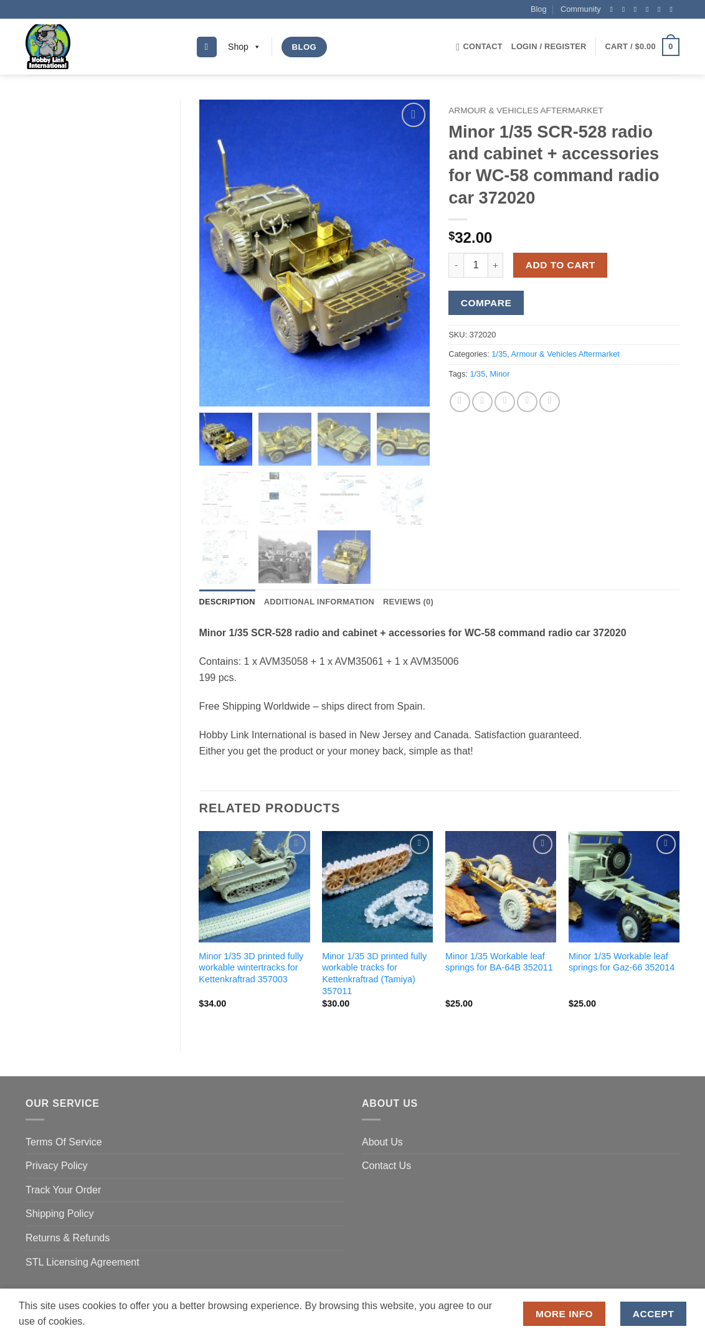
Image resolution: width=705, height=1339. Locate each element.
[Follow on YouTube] (673, 9)
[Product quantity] (475, 265)
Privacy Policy (57, 1167)
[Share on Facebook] (460, 402)
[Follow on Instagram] (626, 9)
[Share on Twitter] (482, 402)
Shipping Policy (59, 1215)
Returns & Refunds (68, 1239)
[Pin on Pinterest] (527, 402)
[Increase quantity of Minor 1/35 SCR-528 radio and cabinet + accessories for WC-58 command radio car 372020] (495, 265)
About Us (382, 1142)
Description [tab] (227, 603)
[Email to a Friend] (504, 402)
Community (581, 9)
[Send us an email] (649, 9)
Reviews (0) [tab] (408, 603)
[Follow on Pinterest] (661, 9)
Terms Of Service (64, 1142)
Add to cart (560, 265)
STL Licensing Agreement (83, 1262)
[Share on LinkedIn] (549, 402)
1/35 (499, 354)
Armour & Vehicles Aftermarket (525, 110)
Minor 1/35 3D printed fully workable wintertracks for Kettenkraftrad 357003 (251, 968)
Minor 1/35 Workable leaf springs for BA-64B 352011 (499, 963)
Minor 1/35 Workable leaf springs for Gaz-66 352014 (621, 963)
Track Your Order (63, 1191)
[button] (549, 46)
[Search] (207, 47)
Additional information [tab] (319, 603)
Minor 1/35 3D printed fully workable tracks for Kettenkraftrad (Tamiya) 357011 (374, 974)
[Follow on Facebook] (613, 9)
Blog (539, 9)
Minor (499, 373)
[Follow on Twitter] (637, 9)
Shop (244, 46)
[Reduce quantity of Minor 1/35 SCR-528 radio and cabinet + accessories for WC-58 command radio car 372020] (455, 265)
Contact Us (386, 1167)
